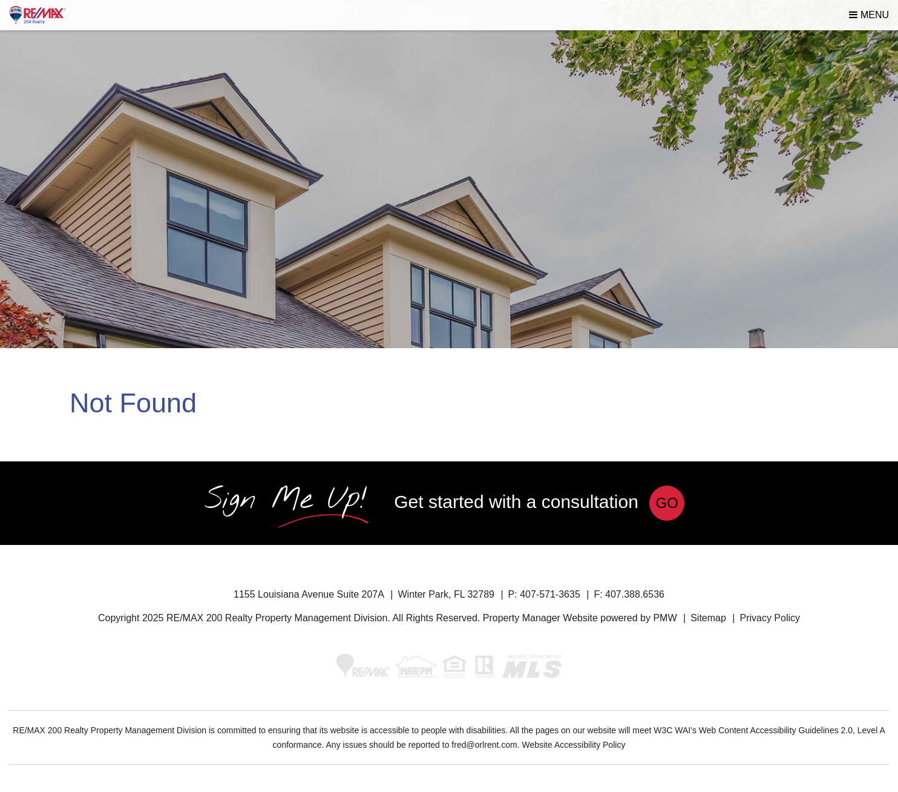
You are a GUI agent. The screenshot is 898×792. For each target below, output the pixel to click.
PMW (665, 618)
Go (667, 503)
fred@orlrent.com (484, 745)
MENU (869, 15)
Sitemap (708, 618)
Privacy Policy (769, 618)
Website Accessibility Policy (573, 745)
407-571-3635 (550, 594)
